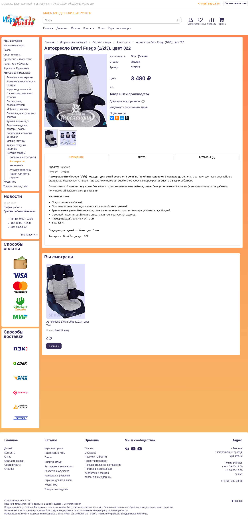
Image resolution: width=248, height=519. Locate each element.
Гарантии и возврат (119, 28)
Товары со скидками (15, 186)
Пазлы (7, 50)
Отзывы (9, 468)
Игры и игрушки (12, 40)
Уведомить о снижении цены (129, 107)
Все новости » (29, 234)
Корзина (222, 21)
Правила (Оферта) (96, 456)
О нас (101, 28)
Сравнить (211, 21)
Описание (76, 157)
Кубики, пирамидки (18, 121)
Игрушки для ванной (19, 89)
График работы (13, 207)
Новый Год (9, 181)
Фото (141, 157)
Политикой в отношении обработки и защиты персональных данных (138, 507)
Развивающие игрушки (20, 77)
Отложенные (200, 21)
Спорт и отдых (12, 54)
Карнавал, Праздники (16, 68)
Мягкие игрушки (16, 140)
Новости (13, 196)
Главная (48, 28)
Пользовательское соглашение (103, 464)
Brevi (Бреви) (139, 56)
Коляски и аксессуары (23, 157)
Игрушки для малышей (17, 72)
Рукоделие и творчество (17, 59)
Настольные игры (13, 45)
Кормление (16, 165)
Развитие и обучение (15, 63)
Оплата (75, 28)
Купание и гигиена (20, 169)
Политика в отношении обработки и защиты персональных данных (98, 472)
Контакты (88, 28)
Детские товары (16, 152)
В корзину (53, 346)
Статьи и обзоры (14, 460)
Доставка (61, 28)
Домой (8, 448)
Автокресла (17, 161)
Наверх (237, 500)
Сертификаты (12, 464)
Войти (191, 21)
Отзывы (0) (207, 157)
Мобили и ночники (17, 109)
